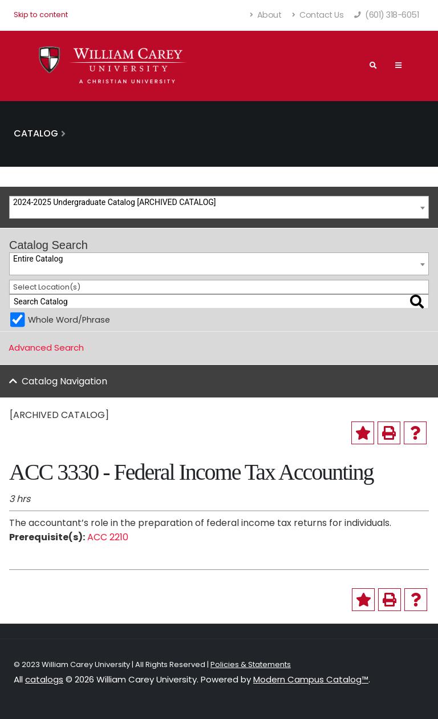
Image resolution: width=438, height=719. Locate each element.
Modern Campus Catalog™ (310, 679)
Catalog (36, 133)
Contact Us (317, 15)
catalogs (44, 679)
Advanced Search (46, 348)
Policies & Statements (250, 664)
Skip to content (41, 14)
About (266, 15)
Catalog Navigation (64, 381)
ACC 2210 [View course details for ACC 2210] (107, 537)
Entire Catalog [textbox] (38, 258)
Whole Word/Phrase (69, 320)
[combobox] (219, 207)
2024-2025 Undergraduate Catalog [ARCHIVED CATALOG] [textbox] (114, 202)
